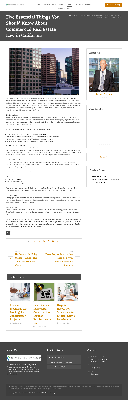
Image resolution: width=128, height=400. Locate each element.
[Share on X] (39, 241)
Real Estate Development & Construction (105, 180)
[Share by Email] (57, 241)
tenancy (18, 179)
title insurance (40, 134)
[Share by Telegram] (53, 241)
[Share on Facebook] (35, 241)
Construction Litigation (98, 182)
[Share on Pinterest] (44, 241)
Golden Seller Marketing (48, 393)
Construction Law (16, 233)
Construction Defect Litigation (58, 367)
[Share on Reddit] (48, 241)
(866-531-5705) (56, 388)
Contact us (18, 226)
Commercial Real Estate (99, 177)
